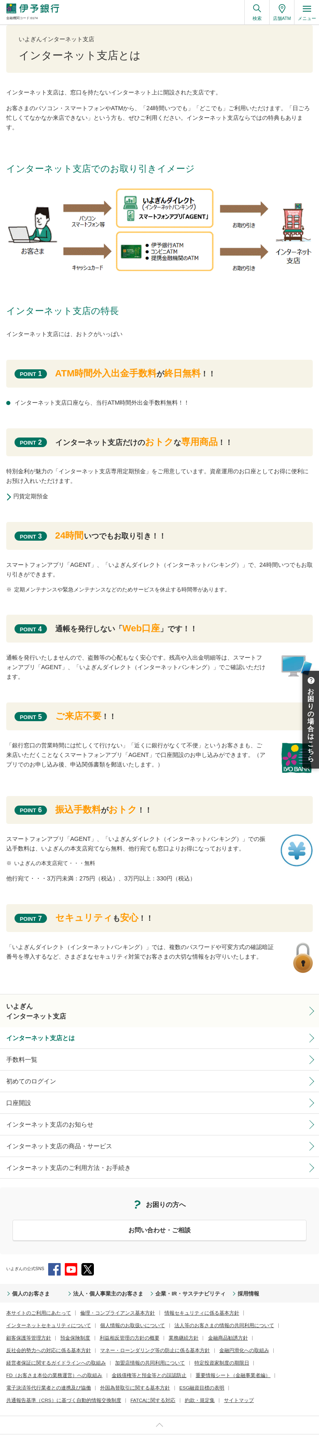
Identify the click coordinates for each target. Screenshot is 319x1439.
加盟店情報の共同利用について (179, 1337)
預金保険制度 (221, 1313)
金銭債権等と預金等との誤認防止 (127, 1349)
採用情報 (204, 1282)
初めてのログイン (26, 1075)
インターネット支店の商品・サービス (48, 1137)
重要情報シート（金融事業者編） (198, 1349)
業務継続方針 (18, 1325)
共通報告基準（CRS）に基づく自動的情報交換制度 (248, 1361)
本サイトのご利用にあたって (33, 1301)
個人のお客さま (26, 1282)
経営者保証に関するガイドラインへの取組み (98, 1337)
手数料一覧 (18, 1055)
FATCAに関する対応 (25, 1373)
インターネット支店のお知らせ (41, 1117)
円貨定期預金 (33, 496)
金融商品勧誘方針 (57, 1325)
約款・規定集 (65, 1373)
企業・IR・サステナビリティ (157, 1282)
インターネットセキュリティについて (248, 1301)
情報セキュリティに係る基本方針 (172, 1301)
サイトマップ (99, 1373)
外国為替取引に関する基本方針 (115, 1361)
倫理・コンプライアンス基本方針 (100, 1301)
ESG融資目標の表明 (172, 1361)
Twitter (87, 1258)
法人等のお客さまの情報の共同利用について (110, 1313)
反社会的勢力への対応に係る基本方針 (118, 1325)
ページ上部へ (159, 1397)
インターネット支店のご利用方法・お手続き (56, 1157)
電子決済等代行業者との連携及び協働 (41, 1361)
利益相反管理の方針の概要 (268, 1313)
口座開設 (16, 1096)
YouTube (71, 1258)
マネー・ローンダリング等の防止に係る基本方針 (208, 1325)
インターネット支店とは (33, 1035)
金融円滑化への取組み (27, 1337)
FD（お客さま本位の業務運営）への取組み (46, 1349)
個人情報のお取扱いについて (33, 1313)
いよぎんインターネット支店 (30, 1009)
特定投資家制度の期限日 (240, 1337)
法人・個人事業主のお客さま (91, 1282)
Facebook (54, 1258)
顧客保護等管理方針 (180, 1313)
